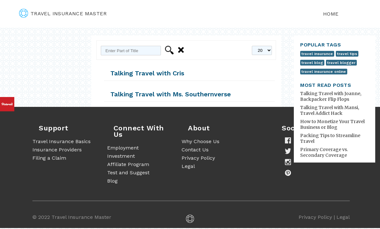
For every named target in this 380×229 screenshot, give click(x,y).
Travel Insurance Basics (61, 141)
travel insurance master (63, 13)
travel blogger (341, 62)
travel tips (347, 54)
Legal (188, 166)
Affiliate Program (128, 164)
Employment (123, 148)
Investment (121, 156)
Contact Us (195, 150)
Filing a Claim (49, 158)
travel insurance (317, 54)
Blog (112, 181)
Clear (182, 50)
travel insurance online (323, 71)
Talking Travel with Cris (147, 73)
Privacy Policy (198, 158)
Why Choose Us (200, 141)
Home (331, 14)
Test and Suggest (128, 173)
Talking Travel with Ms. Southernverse (170, 94)
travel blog (312, 62)
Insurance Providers (57, 150)
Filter (170, 50)
